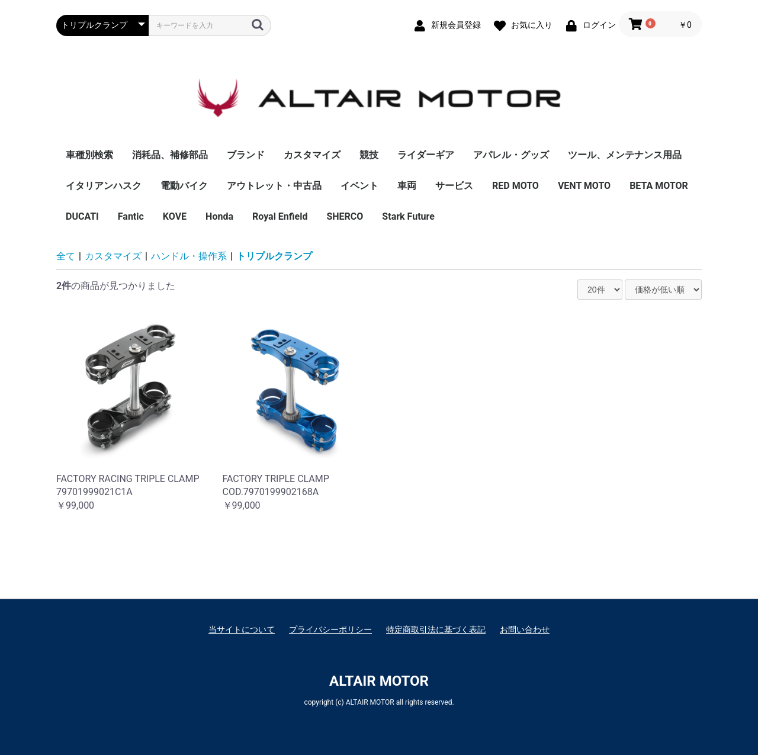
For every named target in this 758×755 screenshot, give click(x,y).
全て (65, 256)
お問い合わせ (525, 629)
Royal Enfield (279, 216)
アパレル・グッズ (511, 154)
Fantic (131, 216)
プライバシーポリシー (330, 629)
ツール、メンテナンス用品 (625, 154)
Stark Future (408, 216)
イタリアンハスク (104, 185)
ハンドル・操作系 (189, 256)
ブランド (246, 154)
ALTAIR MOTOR (379, 681)
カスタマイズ (312, 154)
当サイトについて (241, 629)
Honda (219, 216)
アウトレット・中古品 (274, 185)
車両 (406, 185)
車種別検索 (89, 154)
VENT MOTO (584, 185)
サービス (454, 185)
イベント (359, 185)
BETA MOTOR (658, 185)
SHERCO (344, 216)
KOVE (175, 216)
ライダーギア (425, 154)
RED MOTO (515, 185)
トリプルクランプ (274, 256)
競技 (368, 154)
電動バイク (184, 185)
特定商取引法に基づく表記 (436, 629)
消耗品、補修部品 (170, 154)
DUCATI (82, 216)
